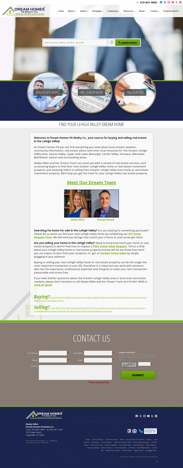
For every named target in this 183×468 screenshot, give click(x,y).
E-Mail (80, 360)
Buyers (71, 11)
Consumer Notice (111, 439)
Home (61, 11)
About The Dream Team (122, 442)
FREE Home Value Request (110, 246)
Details (34, 366)
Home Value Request (141, 442)
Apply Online (138, 450)
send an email (43, 285)
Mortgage (96, 11)
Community (112, 11)
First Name (32, 353)
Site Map (132, 448)
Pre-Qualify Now (120, 448)
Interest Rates (127, 450)
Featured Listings (93, 448)
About (142, 11)
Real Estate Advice (143, 448)
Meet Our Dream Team (91, 182)
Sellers (83, 11)
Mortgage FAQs (150, 450)
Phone (34, 360)
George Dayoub (105, 219)
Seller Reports (151, 445)
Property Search (170, 11)
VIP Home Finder (97, 445)
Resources (128, 11)
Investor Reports (107, 448)
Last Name (78, 353)
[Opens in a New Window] (160, 2)
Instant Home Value (113, 253)
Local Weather (106, 442)
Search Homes (97, 439)
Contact (154, 11)
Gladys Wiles (78, 219)
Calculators (95, 442)
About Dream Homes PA (135, 439)
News (122, 439)
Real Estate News (125, 445)
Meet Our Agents (111, 445)
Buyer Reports (138, 445)
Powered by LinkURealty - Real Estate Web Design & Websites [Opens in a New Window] (138, 457)
